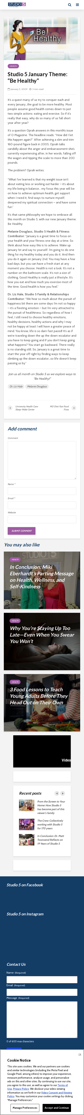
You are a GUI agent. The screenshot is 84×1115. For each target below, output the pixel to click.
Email (11, 498)
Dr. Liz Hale (16, 386)
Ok (79, 1054)
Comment (13, 438)
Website (12, 512)
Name (11, 484)
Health (13, 66)
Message (18, 998)
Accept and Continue (57, 1107)
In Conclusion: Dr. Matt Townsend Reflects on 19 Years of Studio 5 (50, 839)
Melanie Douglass (37, 386)
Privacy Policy (21, 1088)
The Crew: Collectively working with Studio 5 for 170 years (50, 824)
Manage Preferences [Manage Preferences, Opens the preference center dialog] (25, 1107)
